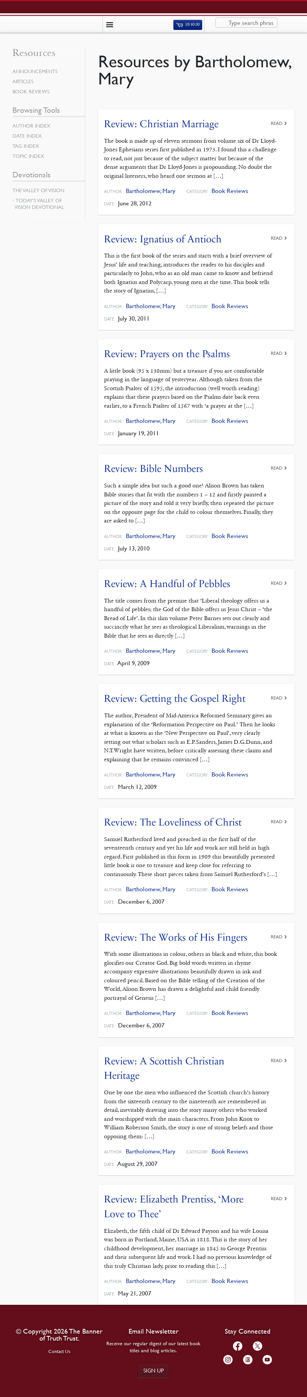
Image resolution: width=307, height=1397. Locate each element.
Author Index (31, 126)
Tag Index (25, 146)
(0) (187, 24)
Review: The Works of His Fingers (175, 937)
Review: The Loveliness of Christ (173, 822)
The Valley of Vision (38, 190)
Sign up (153, 1370)
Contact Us (59, 1351)
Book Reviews (230, 191)
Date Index (27, 136)
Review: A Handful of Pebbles (167, 584)
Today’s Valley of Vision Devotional (39, 203)
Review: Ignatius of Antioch (163, 239)
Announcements (35, 71)
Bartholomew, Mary (150, 191)
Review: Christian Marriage (161, 124)
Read (276, 123)
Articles (23, 81)
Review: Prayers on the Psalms (167, 354)
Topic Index (28, 156)
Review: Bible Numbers (153, 469)
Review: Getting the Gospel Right (174, 698)
